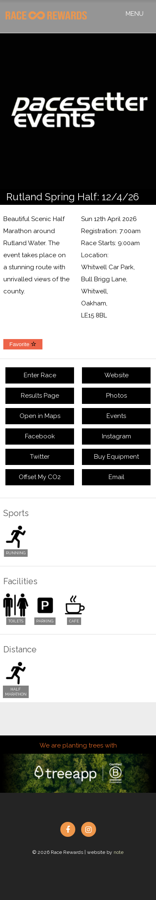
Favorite (23, 344)
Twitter (40, 456)
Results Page (40, 395)
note (119, 852)
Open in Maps (40, 416)
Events (116, 416)
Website (116, 375)
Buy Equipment (116, 456)
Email (116, 477)
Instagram (116, 436)
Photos (116, 395)
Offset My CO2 (40, 477)
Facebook (40, 436)
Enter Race (40, 375)
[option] (78, 111)
